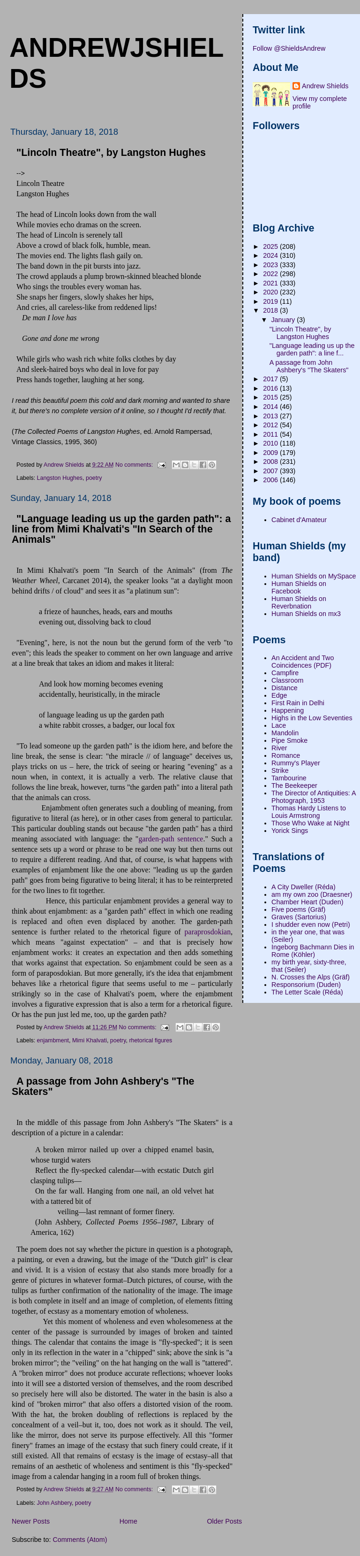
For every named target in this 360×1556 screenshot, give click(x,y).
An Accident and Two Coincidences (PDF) (302, 661)
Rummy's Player (295, 763)
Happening (287, 710)
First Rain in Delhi (297, 703)
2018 (271, 310)
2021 (271, 283)
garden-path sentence (170, 839)
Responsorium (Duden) (306, 984)
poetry (94, 478)
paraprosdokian (208, 932)
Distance (284, 688)
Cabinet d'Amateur (299, 520)
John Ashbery (54, 1503)
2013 (271, 416)
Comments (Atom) (79, 1539)
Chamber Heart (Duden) (307, 902)
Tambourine (289, 778)
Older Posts (224, 1521)
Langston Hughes (60, 478)
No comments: (135, 464)
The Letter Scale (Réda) (307, 992)
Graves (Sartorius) (298, 917)
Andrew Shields (325, 86)
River (279, 748)
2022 (271, 273)
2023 (271, 265)
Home (128, 1521)
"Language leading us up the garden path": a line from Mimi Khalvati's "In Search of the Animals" (121, 529)
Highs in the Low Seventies (311, 718)
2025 (271, 246)
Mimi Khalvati (89, 1040)
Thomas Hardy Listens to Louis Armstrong (308, 811)
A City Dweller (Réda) (303, 887)
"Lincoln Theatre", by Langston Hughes (111, 152)
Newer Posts (31, 1521)
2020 (271, 292)
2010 (271, 443)
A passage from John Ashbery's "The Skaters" (103, 1086)
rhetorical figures (150, 1040)
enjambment (53, 1040)
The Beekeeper (294, 785)
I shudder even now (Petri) (310, 924)
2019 (271, 301)
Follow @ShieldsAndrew (289, 48)
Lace (278, 725)
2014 (271, 406)
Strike (280, 770)
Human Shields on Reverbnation (298, 602)
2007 (271, 471)
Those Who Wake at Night (310, 823)
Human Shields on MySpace (313, 576)
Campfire (285, 673)
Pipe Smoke (289, 740)
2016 (271, 388)
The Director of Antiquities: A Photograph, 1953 (313, 796)
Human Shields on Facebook (298, 587)
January (284, 320)
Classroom (287, 680)
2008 (271, 461)
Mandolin (285, 733)
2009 (271, 452)
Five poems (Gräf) (298, 909)
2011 (271, 434)
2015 (271, 397)
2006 (271, 480)
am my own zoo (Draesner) (311, 894)
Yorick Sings (289, 830)
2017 (271, 379)
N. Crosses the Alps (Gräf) (310, 977)
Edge (279, 695)
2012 (271, 425)
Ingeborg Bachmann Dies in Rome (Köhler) (312, 950)
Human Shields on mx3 (306, 613)
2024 (271, 255)
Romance (285, 755)
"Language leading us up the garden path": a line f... (312, 349)
